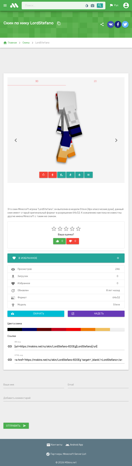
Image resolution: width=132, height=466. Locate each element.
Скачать (27, 314)
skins (15, 5)
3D (36, 81)
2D (95, 81)
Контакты (54, 444)
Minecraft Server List (74, 454)
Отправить (16, 426)
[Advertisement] (66, 60)
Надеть (87, 314)
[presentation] (29, 412)
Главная (10, 43)
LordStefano (42, 42)
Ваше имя (8, 384)
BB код (18, 342)
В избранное (66, 258)
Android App (74, 444)
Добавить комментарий (17, 398)
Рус (113, 5)
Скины (26, 42)
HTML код (19, 355)
